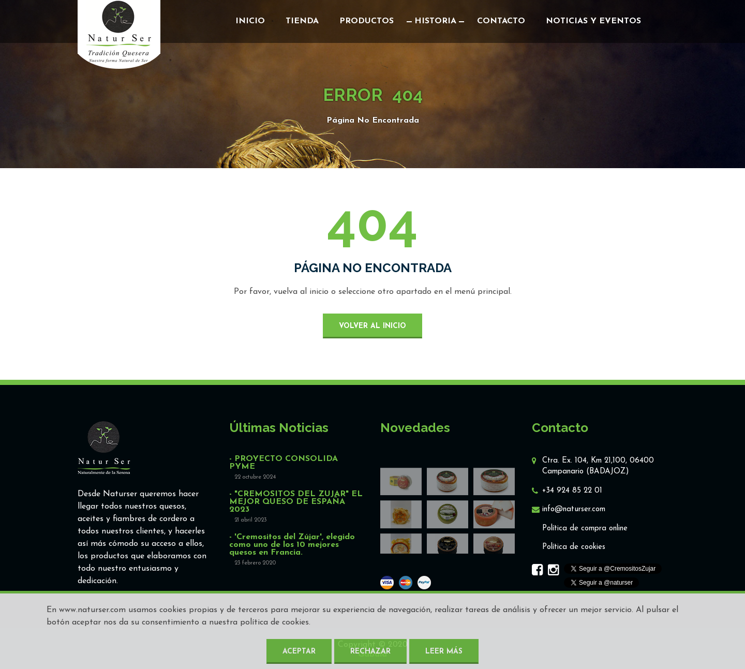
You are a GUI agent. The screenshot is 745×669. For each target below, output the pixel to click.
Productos (366, 21)
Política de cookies (573, 547)
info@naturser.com (573, 509)
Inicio (250, 21)
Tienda (302, 21)
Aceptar (299, 652)
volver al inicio (372, 326)
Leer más (444, 652)
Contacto (501, 21)
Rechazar (370, 652)
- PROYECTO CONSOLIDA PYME (283, 463)
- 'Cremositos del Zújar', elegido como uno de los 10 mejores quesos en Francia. (292, 545)
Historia (435, 21)
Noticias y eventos (593, 21)
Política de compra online (585, 528)
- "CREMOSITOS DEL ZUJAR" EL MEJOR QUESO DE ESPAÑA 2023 (296, 502)
